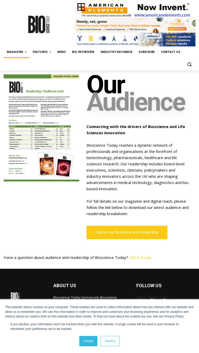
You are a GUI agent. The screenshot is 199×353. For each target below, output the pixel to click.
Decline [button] (110, 341)
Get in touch (140, 257)
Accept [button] (88, 341)
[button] (189, 64)
